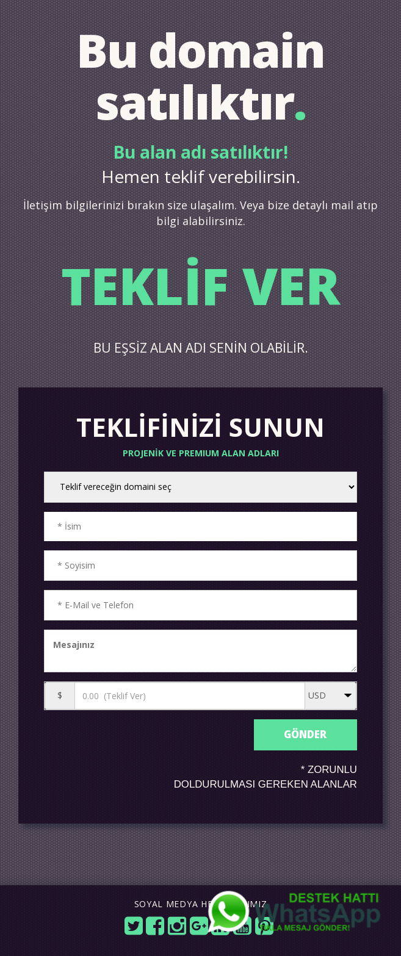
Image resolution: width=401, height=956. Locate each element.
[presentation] (147, 745)
